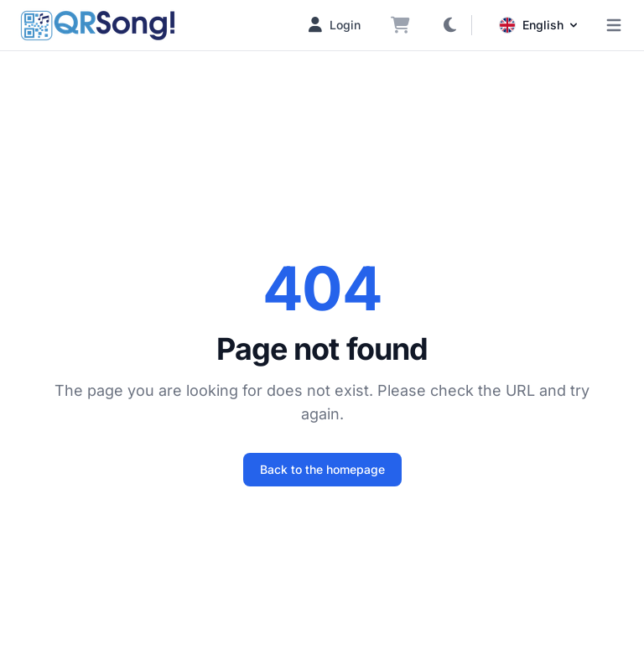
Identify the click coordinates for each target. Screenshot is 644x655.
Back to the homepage (322, 469)
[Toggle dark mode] (449, 25)
